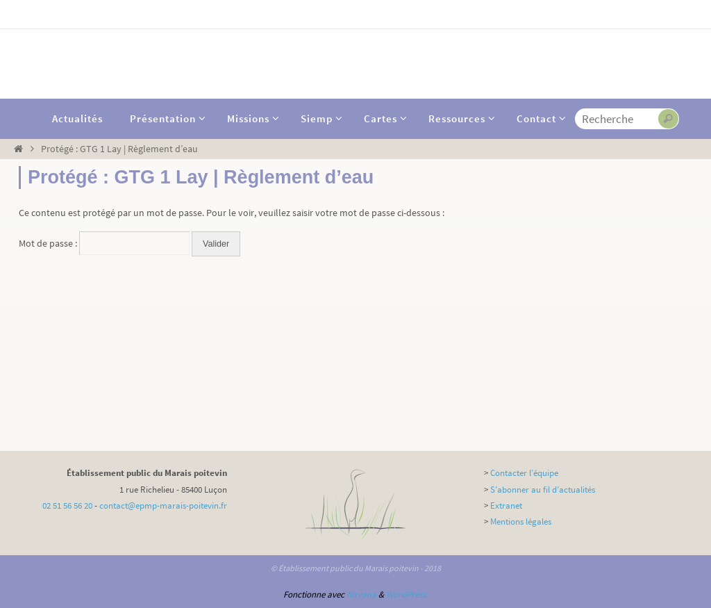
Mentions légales (520, 521)
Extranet (506, 505)
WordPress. (407, 594)
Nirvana (361, 594)
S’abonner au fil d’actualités (542, 489)
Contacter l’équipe (524, 473)
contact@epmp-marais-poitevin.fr (163, 505)
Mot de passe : (104, 243)
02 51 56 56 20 (67, 505)
